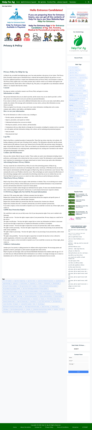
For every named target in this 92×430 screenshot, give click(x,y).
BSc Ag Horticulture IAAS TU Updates (28, 286)
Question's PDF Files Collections (81, 218)
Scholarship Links (7, 311)
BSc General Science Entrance (47, 291)
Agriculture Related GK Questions (45, 280)
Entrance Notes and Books (46, 296)
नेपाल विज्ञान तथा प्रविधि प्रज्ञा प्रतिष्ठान (75, 262)
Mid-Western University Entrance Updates (12, 306)
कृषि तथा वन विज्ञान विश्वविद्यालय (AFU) (76, 239)
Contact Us (38, 427)
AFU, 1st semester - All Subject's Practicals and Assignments (82, 195)
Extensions (35, 298)
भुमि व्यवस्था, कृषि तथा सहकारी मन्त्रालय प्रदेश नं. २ (78, 269)
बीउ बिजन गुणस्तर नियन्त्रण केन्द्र (74, 267)
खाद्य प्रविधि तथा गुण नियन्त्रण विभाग (75, 255)
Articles (40, 283)
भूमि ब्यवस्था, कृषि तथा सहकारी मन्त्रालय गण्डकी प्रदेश (77, 277)
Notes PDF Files (45, 306)
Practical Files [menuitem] (51, 2)
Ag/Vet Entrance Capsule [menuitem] (28, 2)
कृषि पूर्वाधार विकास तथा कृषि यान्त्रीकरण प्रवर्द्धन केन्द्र (77, 230)
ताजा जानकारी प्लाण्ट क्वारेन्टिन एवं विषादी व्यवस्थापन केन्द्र (76, 258)
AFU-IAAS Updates (7, 280)
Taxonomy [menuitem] (72, 2)
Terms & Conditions (62, 427)
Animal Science (23, 283)
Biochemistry (47, 283)
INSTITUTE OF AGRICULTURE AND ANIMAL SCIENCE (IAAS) (76, 234)
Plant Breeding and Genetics (16, 309)
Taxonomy (31, 311)
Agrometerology (6, 283)
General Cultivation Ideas (9, 301)
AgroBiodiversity (59, 280)
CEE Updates (48, 293)
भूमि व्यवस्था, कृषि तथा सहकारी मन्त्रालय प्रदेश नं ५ (78, 284)
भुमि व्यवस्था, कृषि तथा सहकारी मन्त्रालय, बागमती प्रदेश (77, 274)
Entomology (19, 296)
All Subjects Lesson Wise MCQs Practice (82, 206)
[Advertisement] (34, 60)
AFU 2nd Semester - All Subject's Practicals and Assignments (82, 213)
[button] (85, 2)
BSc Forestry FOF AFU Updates (10, 291)
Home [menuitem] (18, 2)
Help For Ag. (45, 425)
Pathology (5, 309)
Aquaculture (33, 283)
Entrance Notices (58, 296)
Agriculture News (31, 280)
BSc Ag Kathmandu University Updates (48, 286)
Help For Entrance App (22, 301)
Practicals (28, 309)
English (12, 296)
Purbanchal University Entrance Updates (42, 309)
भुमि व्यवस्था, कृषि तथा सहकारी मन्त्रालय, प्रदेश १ (77, 271)
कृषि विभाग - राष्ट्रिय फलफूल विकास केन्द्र (76, 248)
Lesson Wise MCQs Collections (80, 200)
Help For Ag (8, 2)
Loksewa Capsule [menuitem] (62, 2)
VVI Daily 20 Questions (41, 311)
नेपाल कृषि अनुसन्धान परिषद (73, 260)
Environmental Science (25, 298)
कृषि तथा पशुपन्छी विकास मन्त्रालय (75, 236)
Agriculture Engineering (19, 280)
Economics (5, 296)
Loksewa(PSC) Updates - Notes (28, 304)
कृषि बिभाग (70, 241)
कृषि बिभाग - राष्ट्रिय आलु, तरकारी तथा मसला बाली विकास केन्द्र (78, 244)
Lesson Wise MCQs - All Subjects (10, 304)
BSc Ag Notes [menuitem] (42, 2)
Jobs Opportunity (57, 301)
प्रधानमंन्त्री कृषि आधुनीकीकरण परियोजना (76, 265)
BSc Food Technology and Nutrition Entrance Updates (35, 288)
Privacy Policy (49, 427)
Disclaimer (75, 427)
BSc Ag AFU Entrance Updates (10, 286)
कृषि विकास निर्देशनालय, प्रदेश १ (74, 246)
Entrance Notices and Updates (10, 298)
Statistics (24, 311)
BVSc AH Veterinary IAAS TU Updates (33, 293)
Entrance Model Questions (31, 296)
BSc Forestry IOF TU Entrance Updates (29, 291)
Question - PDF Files (59, 309)
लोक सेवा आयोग (71, 288)
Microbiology (41, 304)
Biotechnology (56, 283)
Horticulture (33, 301)
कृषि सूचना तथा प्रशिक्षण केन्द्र (74, 251)
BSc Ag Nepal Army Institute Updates (11, 288)
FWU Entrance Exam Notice (53, 298)
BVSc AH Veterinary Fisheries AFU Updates (12, 293)
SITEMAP (85, 427)
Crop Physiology (57, 293)
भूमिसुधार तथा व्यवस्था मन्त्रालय (74, 286)
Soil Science (16, 311)
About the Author (25, 427)
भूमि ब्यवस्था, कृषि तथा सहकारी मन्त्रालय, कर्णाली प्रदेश (77, 281)
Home (15, 427)
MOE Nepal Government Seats (32, 306)
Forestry (42, 298)
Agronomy (15, 283)
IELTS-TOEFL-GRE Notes (44, 301)
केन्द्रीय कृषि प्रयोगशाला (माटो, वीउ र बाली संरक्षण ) (78, 253)
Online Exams (55, 306)
